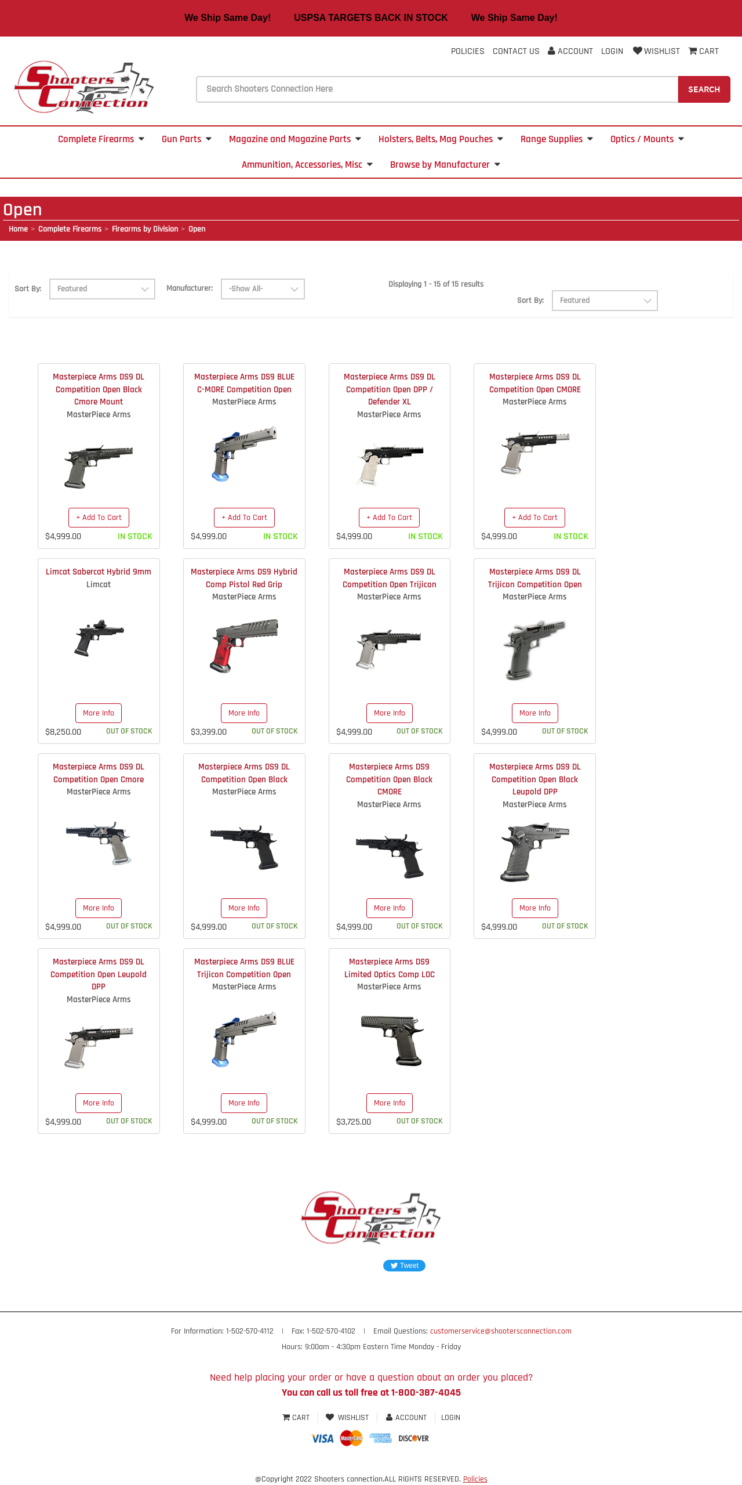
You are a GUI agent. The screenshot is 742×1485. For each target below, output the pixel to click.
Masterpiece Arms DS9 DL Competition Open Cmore (98, 773)
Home (18, 229)
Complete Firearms (101, 139)
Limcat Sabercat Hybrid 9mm (98, 571)
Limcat (98, 584)
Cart (297, 1417)
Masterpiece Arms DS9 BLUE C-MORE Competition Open (244, 383)
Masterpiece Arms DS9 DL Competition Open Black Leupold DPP (535, 779)
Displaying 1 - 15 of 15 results (435, 284)
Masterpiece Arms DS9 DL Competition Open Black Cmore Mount (98, 389)
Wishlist (655, 51)
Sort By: (27, 289)
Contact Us (516, 51)
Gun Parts (187, 139)
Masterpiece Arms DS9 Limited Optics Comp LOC (389, 968)
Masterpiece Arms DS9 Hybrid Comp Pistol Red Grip (244, 578)
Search (704, 89)
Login (612, 51)
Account (570, 51)
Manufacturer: (189, 288)
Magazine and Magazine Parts (295, 139)
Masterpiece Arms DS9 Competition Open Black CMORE (389, 779)
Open (196, 229)
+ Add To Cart (99, 517)
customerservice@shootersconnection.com (501, 1331)
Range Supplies (557, 139)
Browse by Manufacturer (445, 164)
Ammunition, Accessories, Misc (307, 164)
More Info (98, 713)
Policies (468, 51)
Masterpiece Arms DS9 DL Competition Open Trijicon (390, 578)
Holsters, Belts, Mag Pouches (441, 139)
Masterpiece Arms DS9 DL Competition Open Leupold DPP (98, 974)
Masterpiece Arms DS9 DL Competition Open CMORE (535, 383)
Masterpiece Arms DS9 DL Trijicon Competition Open (535, 578)
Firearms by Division (145, 229)
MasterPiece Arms (99, 414)
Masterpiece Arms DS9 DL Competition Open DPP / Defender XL (389, 389)
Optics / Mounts (647, 139)
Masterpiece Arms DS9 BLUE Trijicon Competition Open (244, 968)
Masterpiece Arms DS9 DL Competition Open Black (244, 773)
